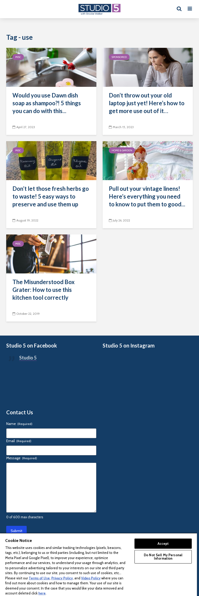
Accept (163, 543)
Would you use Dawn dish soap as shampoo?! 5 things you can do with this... (46, 103)
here (42, 593)
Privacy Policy (62, 578)
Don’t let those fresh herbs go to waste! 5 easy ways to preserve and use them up (50, 196)
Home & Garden (122, 150)
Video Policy (91, 578)
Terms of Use (39, 578)
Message (21, 458)
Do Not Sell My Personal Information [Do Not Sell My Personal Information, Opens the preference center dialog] (163, 556)
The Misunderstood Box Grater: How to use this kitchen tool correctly (43, 289)
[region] (98, 564)
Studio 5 (28, 358)
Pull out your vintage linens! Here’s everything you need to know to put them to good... (147, 196)
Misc (18, 57)
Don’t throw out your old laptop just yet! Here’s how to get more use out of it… (146, 103)
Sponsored (119, 57)
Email (18, 440)
